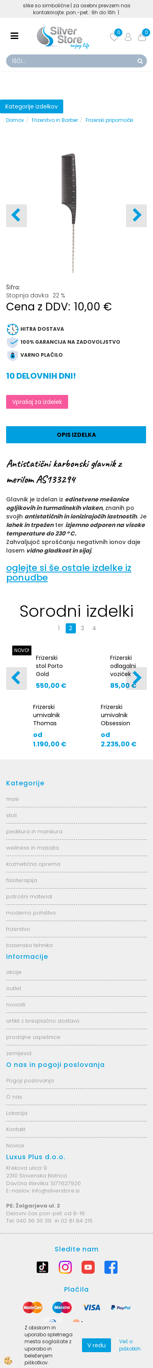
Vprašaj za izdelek (37, 402)
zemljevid (18, 1053)
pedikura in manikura (34, 831)
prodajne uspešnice (33, 1037)
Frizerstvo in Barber (55, 120)
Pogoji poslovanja (30, 1080)
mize (12, 799)
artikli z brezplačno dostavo (43, 1021)
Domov (15, 120)
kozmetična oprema (33, 864)
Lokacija (16, 1113)
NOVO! (21, 650)
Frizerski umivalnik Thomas (46, 715)
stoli (11, 815)
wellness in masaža (32, 848)
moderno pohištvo (31, 913)
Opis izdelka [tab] (76, 435)
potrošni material (29, 896)
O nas (14, 1097)
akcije (14, 972)
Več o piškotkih (130, 1345)
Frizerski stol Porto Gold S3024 (49, 670)
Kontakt (15, 1129)
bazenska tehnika (29, 945)
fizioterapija (21, 880)
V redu (96, 1345)
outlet (13, 988)
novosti (15, 1004)
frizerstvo (18, 929)
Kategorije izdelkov (31, 106)
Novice (15, 1145)
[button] (136, 215)
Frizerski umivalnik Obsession (115, 715)
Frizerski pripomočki (109, 120)
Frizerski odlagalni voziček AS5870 (123, 670)
